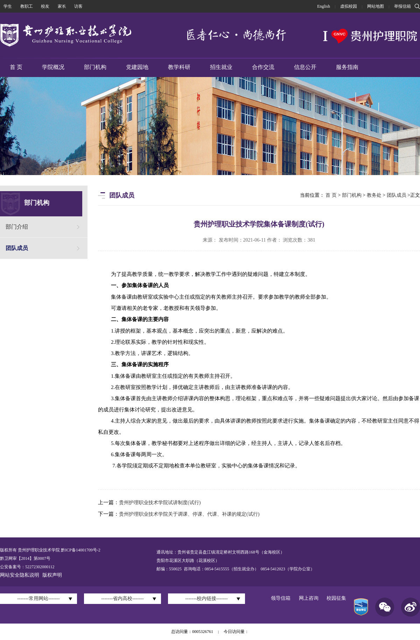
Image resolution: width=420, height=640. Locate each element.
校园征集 (336, 598)
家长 (62, 6)
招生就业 (221, 67)
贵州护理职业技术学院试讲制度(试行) (160, 502)
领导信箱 (280, 598)
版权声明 (52, 575)
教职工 (26, 6)
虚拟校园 (348, 6)
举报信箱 (402, 6)
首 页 (16, 67)
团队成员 (17, 248)
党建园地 (137, 67)
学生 (8, 6)
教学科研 (179, 67)
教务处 (374, 195)
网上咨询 (308, 598)
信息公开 (305, 67)
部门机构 (95, 67)
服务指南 (347, 67)
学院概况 (53, 67)
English (323, 6)
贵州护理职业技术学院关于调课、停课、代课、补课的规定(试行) (189, 514)
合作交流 (263, 67)
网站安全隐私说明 (19, 575)
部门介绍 (17, 227)
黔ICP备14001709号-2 (80, 550)
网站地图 (375, 6)
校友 (45, 6)
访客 (78, 6)
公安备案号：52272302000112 (27, 566)
